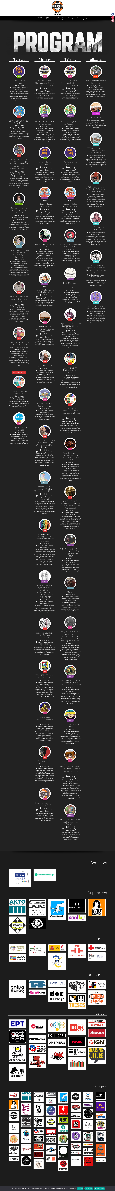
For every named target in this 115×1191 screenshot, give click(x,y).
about (58, 17)
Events (58, 19)
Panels (64, 19)
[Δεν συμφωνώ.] (113, 1188)
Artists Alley (44, 19)
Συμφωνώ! (80, 1188)
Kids (87, 19)
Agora (52, 19)
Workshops (72, 19)
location (47, 17)
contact (64, 17)
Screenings (80, 19)
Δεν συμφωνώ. (88, 1188)
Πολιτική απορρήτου (99, 1188)
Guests (28, 19)
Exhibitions (35, 19)
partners (53, 17)
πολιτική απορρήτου (73, 17)
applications (40, 17)
